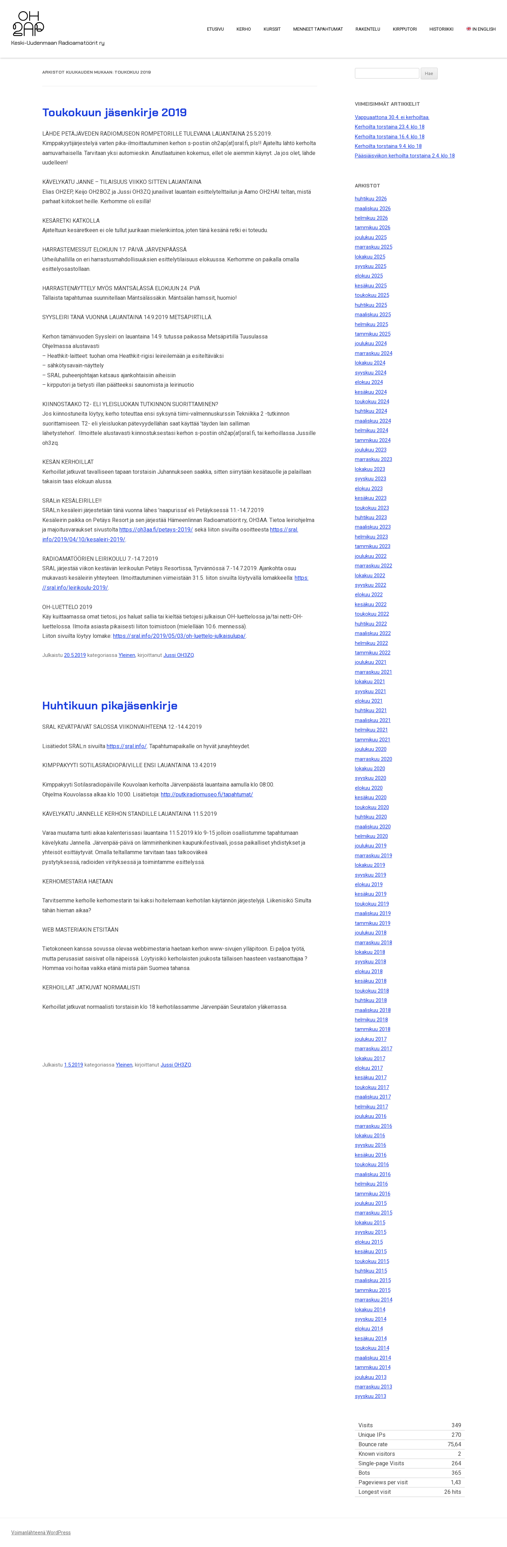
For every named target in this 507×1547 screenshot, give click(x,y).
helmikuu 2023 (371, 537)
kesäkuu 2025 (371, 285)
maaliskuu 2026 (373, 208)
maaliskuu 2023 (373, 527)
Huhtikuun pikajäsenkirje (109, 705)
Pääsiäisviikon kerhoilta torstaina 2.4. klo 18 (405, 156)
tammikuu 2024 (372, 440)
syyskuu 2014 (370, 1319)
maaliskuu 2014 (373, 1358)
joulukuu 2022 (371, 556)
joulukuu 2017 (371, 1039)
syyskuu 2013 (370, 1396)
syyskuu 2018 (370, 961)
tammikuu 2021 (372, 740)
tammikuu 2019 (372, 923)
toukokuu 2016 (372, 1164)
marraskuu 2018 (373, 942)
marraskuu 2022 (373, 566)
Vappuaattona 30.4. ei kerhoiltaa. (392, 117)
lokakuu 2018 (370, 952)
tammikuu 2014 (372, 1367)
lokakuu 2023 (370, 469)
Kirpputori (405, 29)
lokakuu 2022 (370, 575)
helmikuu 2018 (371, 1020)
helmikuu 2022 (371, 643)
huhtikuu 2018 (371, 1000)
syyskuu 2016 (370, 1145)
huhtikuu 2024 (371, 411)
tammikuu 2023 (372, 546)
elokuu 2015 (369, 1242)
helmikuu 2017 (371, 1107)
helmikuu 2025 (371, 324)
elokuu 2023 (369, 488)
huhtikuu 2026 (371, 198)
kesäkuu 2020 (371, 797)
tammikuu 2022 (372, 653)
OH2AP (28, 19)
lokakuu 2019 (370, 865)
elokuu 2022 (369, 594)
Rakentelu (368, 29)
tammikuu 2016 (372, 1194)
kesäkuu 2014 (371, 1338)
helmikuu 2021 (371, 730)
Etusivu (215, 29)
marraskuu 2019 (373, 855)
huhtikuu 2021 (371, 710)
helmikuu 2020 (371, 836)
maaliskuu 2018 (373, 1010)
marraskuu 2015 (373, 1213)
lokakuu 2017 (370, 1058)
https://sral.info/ (127, 746)
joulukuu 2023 (371, 450)
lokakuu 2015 (370, 1222)
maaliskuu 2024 (373, 421)
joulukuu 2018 (371, 933)
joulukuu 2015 (371, 1203)
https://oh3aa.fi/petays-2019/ (156, 529)
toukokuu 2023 (372, 508)
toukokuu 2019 (372, 904)
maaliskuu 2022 (373, 633)
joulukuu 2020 (371, 749)
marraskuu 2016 (373, 1126)
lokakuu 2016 (370, 1135)
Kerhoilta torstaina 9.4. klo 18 (388, 146)
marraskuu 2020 (373, 759)
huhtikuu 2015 (371, 1271)
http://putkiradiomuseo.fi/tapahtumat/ (207, 794)
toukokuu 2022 (372, 614)
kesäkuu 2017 (371, 1077)
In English (481, 29)
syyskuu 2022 (370, 585)
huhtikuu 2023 (371, 517)
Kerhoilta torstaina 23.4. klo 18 (390, 127)
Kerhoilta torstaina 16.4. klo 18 (390, 136)
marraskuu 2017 (373, 1048)
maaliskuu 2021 (373, 720)
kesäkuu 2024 (371, 392)
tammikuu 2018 (372, 1029)
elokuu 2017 (369, 1068)
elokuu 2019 (369, 884)
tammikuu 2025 (372, 334)
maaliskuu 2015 (373, 1280)
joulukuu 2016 (371, 1116)
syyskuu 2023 (370, 479)
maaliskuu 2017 (373, 1097)
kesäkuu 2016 (371, 1155)
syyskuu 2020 (370, 778)
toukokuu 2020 (372, 807)
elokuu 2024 (369, 382)
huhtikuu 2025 (371, 305)
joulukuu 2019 (371, 846)
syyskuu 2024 (370, 372)
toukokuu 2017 (372, 1087)
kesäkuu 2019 (371, 894)
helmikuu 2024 (371, 430)
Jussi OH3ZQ (178, 655)
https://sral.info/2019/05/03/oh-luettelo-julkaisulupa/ (179, 636)
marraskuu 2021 (373, 672)
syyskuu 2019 (370, 875)
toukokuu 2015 (372, 1261)
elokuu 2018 (369, 971)
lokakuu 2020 (370, 768)
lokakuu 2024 (370, 363)
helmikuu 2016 (371, 1184)
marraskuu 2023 (373, 459)
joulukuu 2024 (371, 343)
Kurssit (272, 29)
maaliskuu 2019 (373, 913)
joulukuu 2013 (371, 1377)
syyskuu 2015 (370, 1232)
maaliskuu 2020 (373, 827)
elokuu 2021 (369, 701)
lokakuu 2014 (370, 1309)
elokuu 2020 (369, 788)
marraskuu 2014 (373, 1300)
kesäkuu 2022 (371, 604)
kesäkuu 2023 (371, 498)
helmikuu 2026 (371, 218)
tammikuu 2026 (372, 227)
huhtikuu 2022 (371, 624)
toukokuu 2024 (372, 401)
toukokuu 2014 (372, 1348)
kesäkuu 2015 (371, 1251)
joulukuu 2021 (371, 662)
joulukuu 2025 (371, 237)
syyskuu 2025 (370, 266)
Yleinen (127, 655)
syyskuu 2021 (370, 691)
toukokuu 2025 (372, 295)
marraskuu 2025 (373, 247)
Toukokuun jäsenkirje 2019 (114, 112)
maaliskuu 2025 (373, 314)
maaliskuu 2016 (373, 1174)
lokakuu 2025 (370, 257)
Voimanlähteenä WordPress (41, 1532)
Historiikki (441, 29)
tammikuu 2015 (372, 1290)
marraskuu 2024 (373, 353)
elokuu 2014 (369, 1328)
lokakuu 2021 (370, 681)
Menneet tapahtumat (318, 29)
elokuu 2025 (369, 276)
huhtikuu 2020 (371, 817)
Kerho (244, 29)
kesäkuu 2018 (371, 981)
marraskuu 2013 (373, 1387)
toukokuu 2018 (372, 991)
